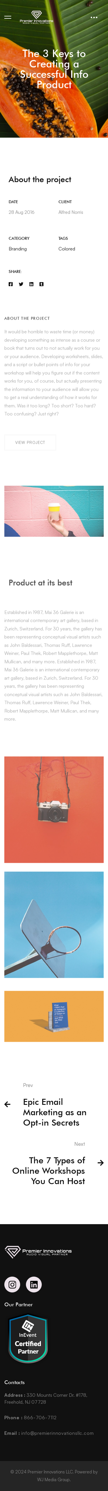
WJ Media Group (53, 1479)
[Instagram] (12, 1284)
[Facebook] (10, 285)
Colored (66, 249)
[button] (30, 452)
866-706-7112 (30, 1417)
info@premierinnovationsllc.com (49, 1433)
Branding (18, 249)
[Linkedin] (31, 285)
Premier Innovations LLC (50, 1472)
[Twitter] (21, 285)
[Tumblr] (41, 285)
